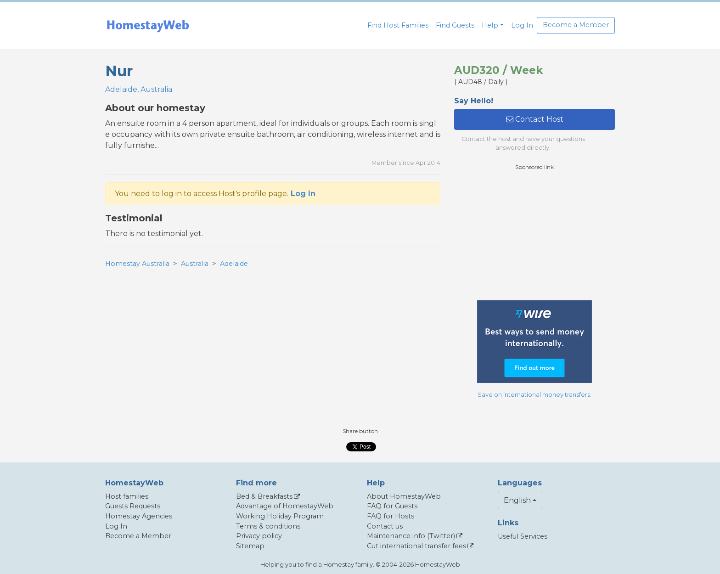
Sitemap (250, 546)
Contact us (385, 526)
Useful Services (522, 536)
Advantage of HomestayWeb (284, 506)
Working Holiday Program (280, 516)
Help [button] (490, 25)
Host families (126, 496)
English (517, 500)
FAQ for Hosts (390, 516)
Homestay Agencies (138, 516)
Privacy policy (259, 536)
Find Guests (455, 25)
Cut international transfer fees (416, 546)
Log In (522, 25)
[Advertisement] (534, 235)
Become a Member (576, 25)
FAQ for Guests (392, 506)
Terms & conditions (268, 526)
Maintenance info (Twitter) (411, 536)
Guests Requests (132, 506)
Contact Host (534, 119)
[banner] (148, 25)
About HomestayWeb (404, 496)
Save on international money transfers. (534, 394)
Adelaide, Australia (138, 89)
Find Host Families (397, 25)
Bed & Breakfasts (264, 496)
